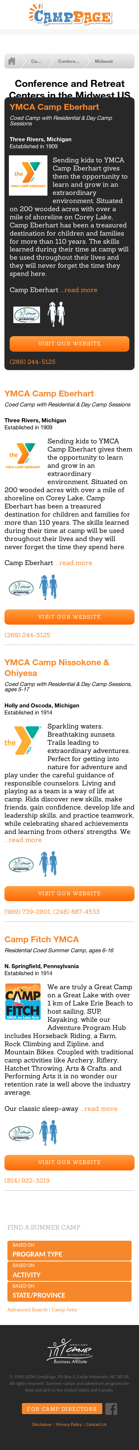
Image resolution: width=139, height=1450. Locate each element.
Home (15, 61)
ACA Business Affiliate (69, 1351)
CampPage (69, 14)
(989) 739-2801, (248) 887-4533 (52, 911)
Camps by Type (42, 61)
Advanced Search (27, 1310)
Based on (69, 1251)
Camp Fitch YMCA (41, 939)
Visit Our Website (69, 343)
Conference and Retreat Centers (74, 61)
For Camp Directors (62, 1409)
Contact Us (96, 1424)
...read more (78, 289)
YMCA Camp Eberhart (54, 106)
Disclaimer (42, 1424)
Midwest (104, 61)
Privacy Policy (69, 1424)
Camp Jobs (64, 1310)
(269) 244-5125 (33, 361)
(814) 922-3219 (27, 1180)
